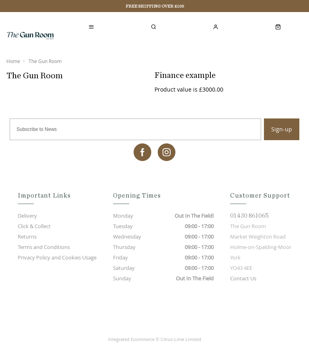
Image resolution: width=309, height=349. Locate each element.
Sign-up (281, 129)
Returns (27, 236)
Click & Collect (34, 226)
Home (13, 61)
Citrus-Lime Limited (181, 339)
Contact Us (243, 278)
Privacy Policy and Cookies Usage (57, 257)
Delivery (27, 215)
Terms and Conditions (44, 247)
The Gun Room (45, 61)
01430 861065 (249, 215)
